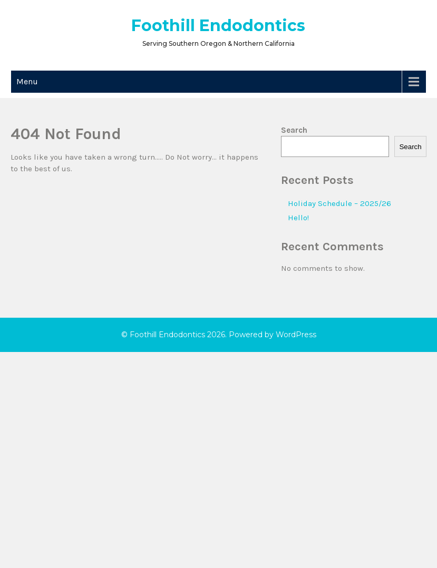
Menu (27, 81)
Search (294, 130)
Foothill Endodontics (218, 25)
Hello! (298, 217)
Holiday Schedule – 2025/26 (339, 203)
